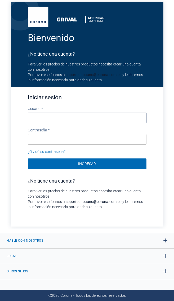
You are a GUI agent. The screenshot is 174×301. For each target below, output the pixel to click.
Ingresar (87, 164)
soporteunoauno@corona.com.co (94, 75)
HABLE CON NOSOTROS (25, 240)
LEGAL (12, 256)
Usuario (35, 109)
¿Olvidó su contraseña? (46, 151)
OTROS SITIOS (17, 271)
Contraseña (39, 130)
